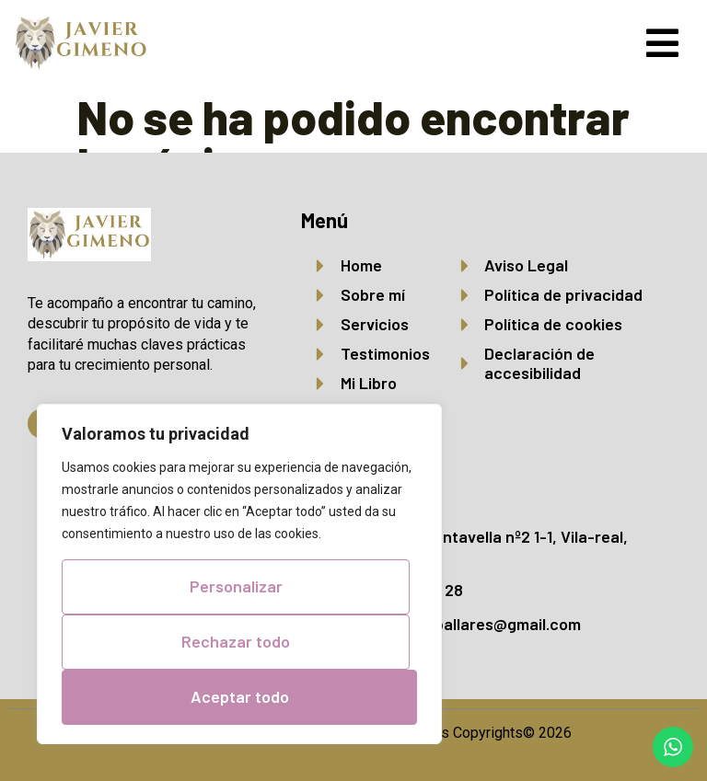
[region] (239, 574)
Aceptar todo (240, 696)
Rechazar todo (235, 642)
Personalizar (236, 587)
